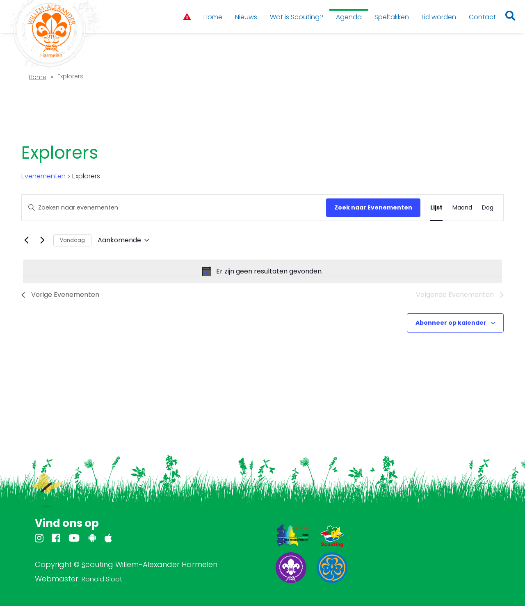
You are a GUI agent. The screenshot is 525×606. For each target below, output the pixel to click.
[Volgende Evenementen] (42, 240)
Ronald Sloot (102, 579)
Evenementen (43, 176)
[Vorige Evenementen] (26, 240)
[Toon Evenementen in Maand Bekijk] (462, 208)
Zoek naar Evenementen (373, 207)
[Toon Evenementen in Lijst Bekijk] (436, 208)
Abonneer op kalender (450, 323)
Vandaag (72, 240)
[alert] (262, 271)
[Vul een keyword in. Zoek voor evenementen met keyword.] (174, 208)
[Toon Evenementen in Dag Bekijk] (487, 208)
